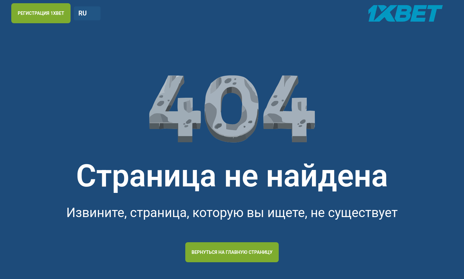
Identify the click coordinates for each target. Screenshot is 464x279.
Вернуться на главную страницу (232, 252)
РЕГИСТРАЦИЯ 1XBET (41, 13)
